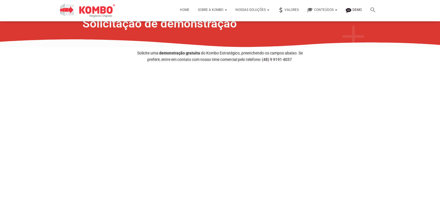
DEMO (354, 10)
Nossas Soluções (252, 10)
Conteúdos (322, 10)
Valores (288, 10)
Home (184, 10)
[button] (373, 11)
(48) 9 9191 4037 (277, 59)
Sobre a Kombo (212, 10)
